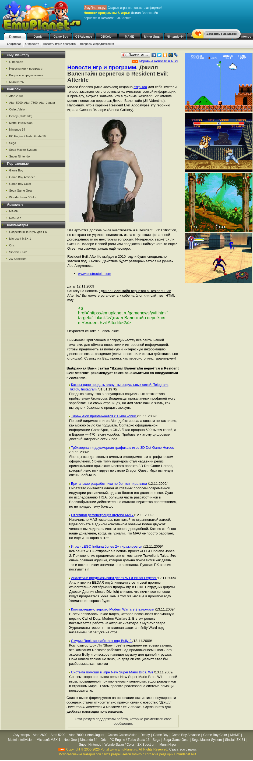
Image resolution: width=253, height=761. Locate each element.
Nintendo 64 (175, 36)
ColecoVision (17, 109)
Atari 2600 (16, 96)
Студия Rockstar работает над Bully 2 (101, 641)
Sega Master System (23, 149)
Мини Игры (152, 36)
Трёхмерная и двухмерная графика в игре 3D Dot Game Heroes (122, 448)
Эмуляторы (21, 735)
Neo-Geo (15, 218)
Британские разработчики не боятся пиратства (109, 484)
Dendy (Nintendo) (20, 116)
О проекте (32, 43)
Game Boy (61, 36)
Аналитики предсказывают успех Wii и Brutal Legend (114, 578)
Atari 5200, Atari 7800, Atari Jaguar (32, 102)
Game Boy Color (20, 183)
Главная (15, 36)
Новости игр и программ (59, 43)
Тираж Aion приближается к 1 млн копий (104, 416)
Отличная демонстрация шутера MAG (102, 515)
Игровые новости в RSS (158, 61)
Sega (12, 143)
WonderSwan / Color (22, 197)
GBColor (106, 36)
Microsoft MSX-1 (20, 238)
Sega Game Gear (20, 190)
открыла (140, 87)
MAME (129, 36)
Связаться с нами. (183, 749)
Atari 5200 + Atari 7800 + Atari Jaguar (77, 735)
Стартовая (14, 43)
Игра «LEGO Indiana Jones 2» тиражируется (107, 546)
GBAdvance (83, 36)
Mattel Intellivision (21, 122)
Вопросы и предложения (97, 43)
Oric (12, 245)
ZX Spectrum (17, 258)
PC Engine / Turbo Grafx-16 (27, 136)
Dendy (38, 36)
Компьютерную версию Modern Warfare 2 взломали (113, 609)
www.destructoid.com (94, 274)
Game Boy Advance (22, 177)
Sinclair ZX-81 (18, 252)
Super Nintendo (19, 156)
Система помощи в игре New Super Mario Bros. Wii (112, 672)
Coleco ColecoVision (123, 735)
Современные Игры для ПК (28, 232)
